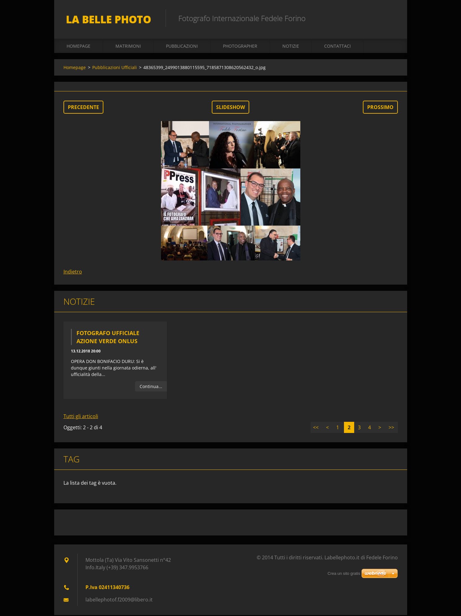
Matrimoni (128, 47)
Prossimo (380, 108)
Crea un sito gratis (344, 573)
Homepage (78, 47)
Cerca (391, 18)
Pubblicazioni (182, 47)
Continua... (151, 387)
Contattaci (337, 47)
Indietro (72, 272)
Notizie (290, 47)
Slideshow (230, 108)
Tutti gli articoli (80, 417)
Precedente (83, 108)
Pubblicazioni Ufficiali (114, 68)
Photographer (240, 47)
